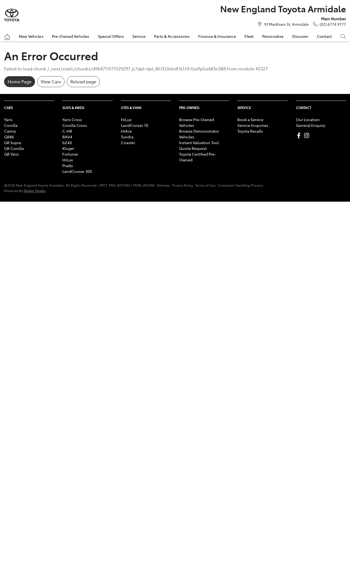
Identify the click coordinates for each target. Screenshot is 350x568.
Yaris (8, 119)
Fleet (249, 36)
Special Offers (111, 36)
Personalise (273, 36)
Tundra (127, 136)
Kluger (68, 148)
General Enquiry (310, 125)
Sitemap (163, 185)
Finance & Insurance (217, 36)
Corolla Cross (74, 125)
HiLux (67, 159)
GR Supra (12, 142)
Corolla (11, 125)
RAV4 (67, 136)
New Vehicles (31, 36)
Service (138, 36)
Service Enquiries (252, 125)
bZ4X (67, 142)
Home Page (19, 81)
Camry (10, 131)
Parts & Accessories (172, 36)
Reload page (83, 81)
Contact (324, 36)
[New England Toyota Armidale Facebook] (300, 135)
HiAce (126, 131)
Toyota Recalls (250, 131)
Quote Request (193, 148)
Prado (67, 165)
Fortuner (70, 154)
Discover (300, 36)
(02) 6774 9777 (333, 24)
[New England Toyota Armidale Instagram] (308, 135)
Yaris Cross (72, 119)
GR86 (9, 136)
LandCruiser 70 (134, 125)
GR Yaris (11, 154)
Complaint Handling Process (240, 185)
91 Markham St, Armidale (286, 24)
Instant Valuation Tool (199, 142)
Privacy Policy (182, 185)
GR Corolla (14, 148)
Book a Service (250, 119)
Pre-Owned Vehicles (70, 36)
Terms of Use (205, 185)
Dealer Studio (35, 190)
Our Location (308, 119)
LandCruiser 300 (77, 171)
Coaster (128, 142)
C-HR (67, 131)
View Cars (51, 81)
